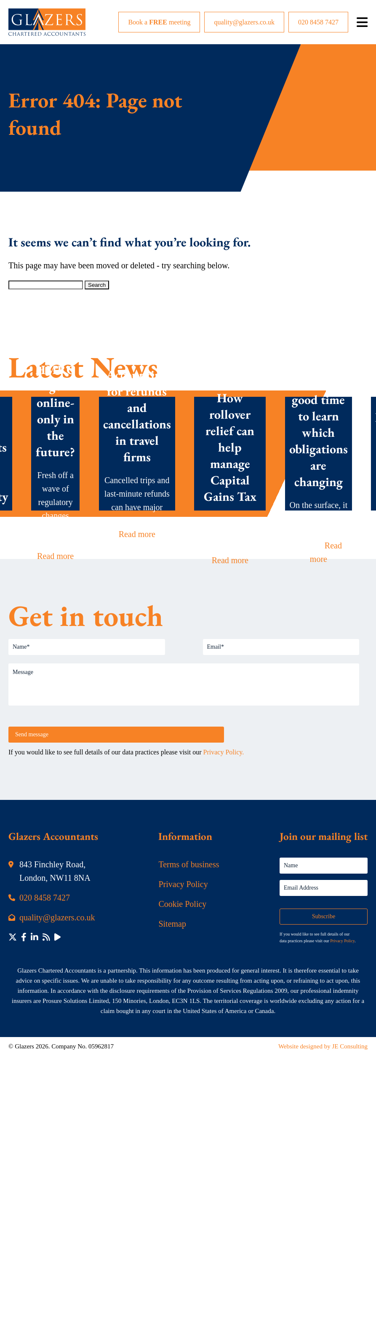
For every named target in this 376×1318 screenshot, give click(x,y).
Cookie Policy (182, 904)
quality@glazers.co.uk (244, 22)
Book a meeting (159, 22)
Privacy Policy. (223, 752)
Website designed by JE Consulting (323, 1046)
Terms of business (188, 864)
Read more (55, 555)
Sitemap (172, 923)
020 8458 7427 (318, 22)
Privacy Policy (183, 884)
